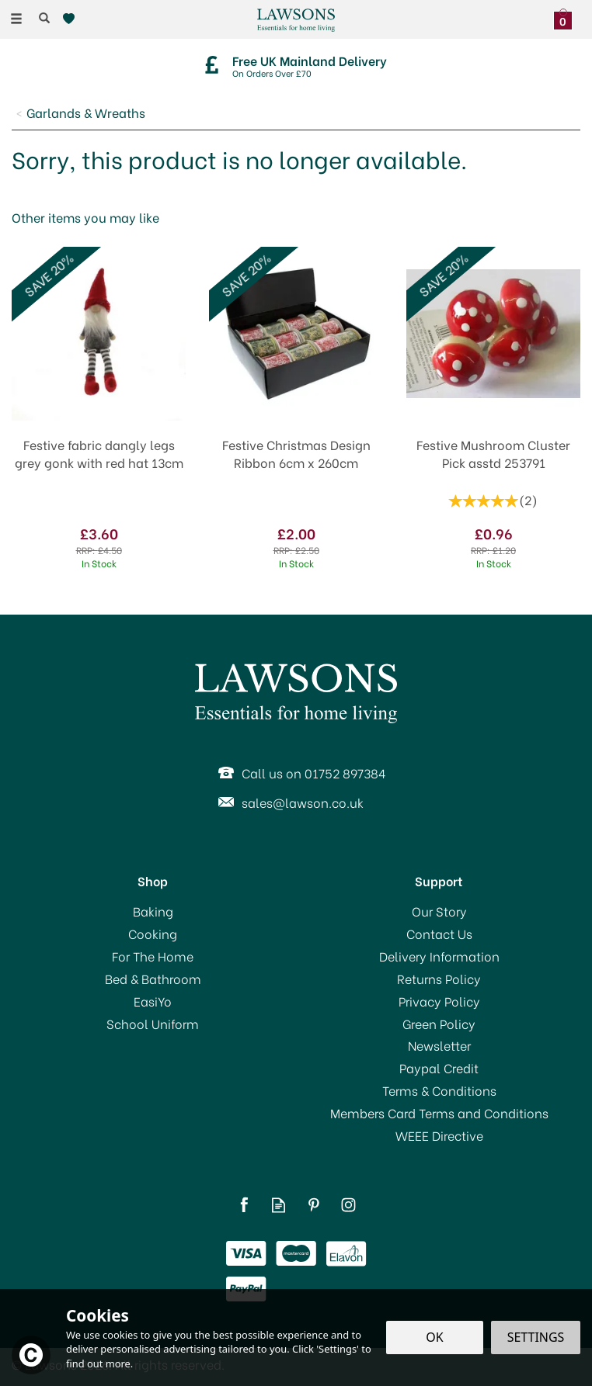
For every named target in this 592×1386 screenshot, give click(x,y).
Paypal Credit (439, 1067)
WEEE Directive (439, 1135)
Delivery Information (439, 956)
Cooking (152, 933)
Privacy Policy (439, 1001)
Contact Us (439, 933)
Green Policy (438, 1023)
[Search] (44, 17)
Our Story (439, 911)
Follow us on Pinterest (313, 1204)
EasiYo (153, 1001)
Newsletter (439, 1045)
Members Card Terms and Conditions (439, 1112)
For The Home (152, 956)
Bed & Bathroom (153, 978)
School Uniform (152, 1023)
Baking (153, 911)
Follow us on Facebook (243, 1204)
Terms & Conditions (439, 1090)
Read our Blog (278, 1204)
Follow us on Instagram (348, 1204)
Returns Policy (439, 978)
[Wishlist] (72, 19)
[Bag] (566, 17)
